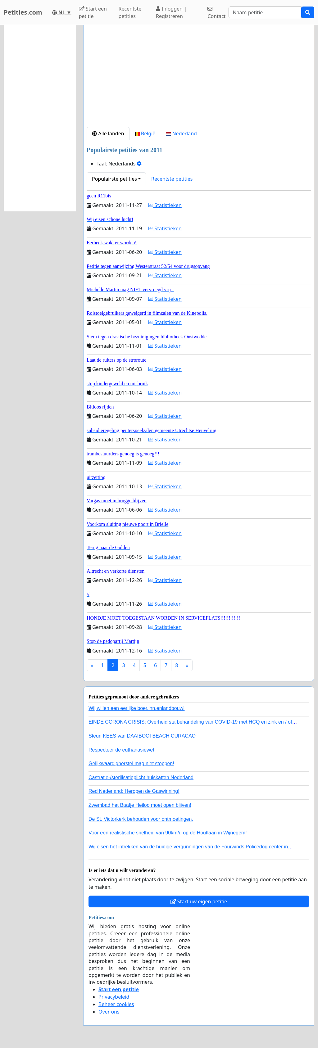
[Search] (265, 12)
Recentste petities (129, 12)
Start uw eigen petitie (198, 901)
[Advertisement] (199, 78)
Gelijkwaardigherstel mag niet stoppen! (131, 763)
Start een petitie (93, 12)
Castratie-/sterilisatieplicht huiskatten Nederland (141, 777)
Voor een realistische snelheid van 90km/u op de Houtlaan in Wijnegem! (168, 832)
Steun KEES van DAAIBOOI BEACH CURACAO (142, 736)
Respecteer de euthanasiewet (121, 749)
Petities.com (23, 12)
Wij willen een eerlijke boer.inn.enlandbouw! (137, 708)
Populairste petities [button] (114, 178)
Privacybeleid (113, 996)
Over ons (109, 1011)
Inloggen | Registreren (171, 12)
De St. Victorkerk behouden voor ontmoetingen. (141, 819)
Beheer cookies (116, 1004)
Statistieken (165, 205)
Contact (216, 13)
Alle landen (108, 133)
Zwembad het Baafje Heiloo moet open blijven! (140, 805)
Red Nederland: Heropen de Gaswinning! (134, 791)
